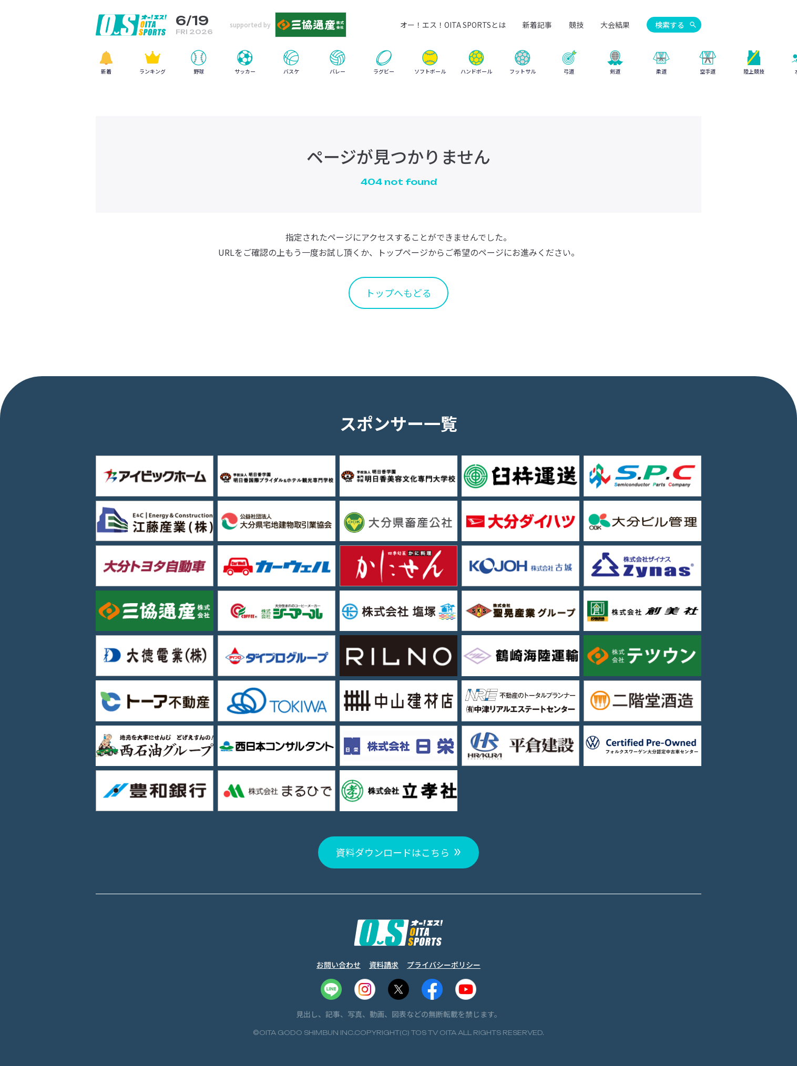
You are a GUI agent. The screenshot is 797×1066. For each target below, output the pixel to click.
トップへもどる (398, 292)
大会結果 (615, 24)
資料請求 (383, 964)
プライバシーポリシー (444, 964)
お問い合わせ (338, 964)
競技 (576, 24)
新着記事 (537, 24)
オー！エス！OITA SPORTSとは (453, 24)
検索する (669, 24)
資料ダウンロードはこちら (392, 852)
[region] (398, 66)
